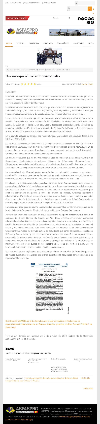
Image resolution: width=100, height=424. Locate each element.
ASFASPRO (20, 43)
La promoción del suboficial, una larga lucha (83, 360)
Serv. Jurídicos (63, 43)
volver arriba (88, 388)
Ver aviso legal (26, 419)
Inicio (9, 43)
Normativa (48, 43)
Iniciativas (34, 43)
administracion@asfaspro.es (69, 416)
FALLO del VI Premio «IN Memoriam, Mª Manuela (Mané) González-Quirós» (59, 369)
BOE (7, 3)
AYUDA (91, 43)
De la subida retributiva (58, 359)
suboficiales (56, 70)
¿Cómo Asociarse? (49, 3)
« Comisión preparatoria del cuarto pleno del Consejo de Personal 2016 (51, 378)
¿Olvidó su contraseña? (31, 3)
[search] (63, 18)
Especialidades (45, 70)
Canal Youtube (16, 3)
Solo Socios (78, 43)
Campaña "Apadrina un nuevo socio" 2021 (13, 360)
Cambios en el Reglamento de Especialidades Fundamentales (37, 361)
